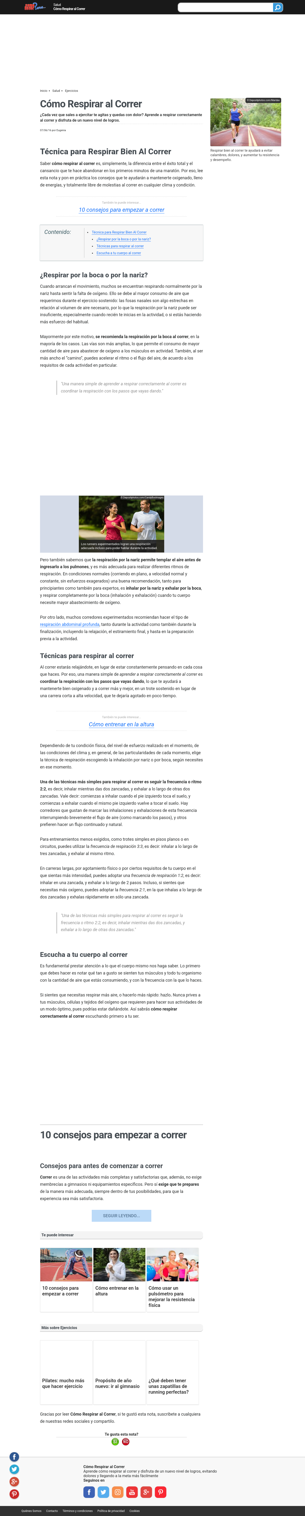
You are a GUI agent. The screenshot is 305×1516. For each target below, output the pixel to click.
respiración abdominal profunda (69, 624)
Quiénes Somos (31, 1511)
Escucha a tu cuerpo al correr (119, 253)
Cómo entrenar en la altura (121, 724)
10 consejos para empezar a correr (121, 209)
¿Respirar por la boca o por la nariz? (124, 239)
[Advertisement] (152, 50)
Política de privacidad (111, 1511)
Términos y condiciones (78, 1511)
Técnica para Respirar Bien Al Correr (119, 232)
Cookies (134, 1511)
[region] (121, 448)
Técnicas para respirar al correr (120, 246)
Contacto (52, 1511)
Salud (57, 5)
